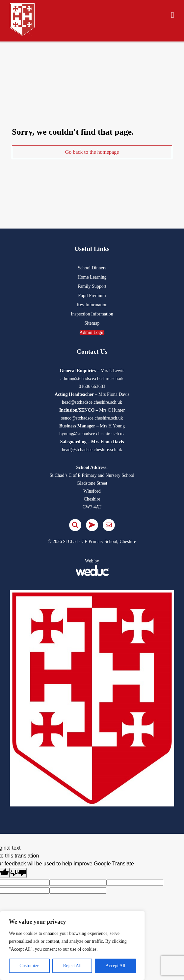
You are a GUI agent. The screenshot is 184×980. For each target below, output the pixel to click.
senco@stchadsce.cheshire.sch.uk (92, 418)
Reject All (72, 965)
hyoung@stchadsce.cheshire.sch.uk (91, 433)
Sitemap (92, 323)
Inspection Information (92, 314)
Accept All (115, 965)
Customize (29, 965)
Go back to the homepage (92, 152)
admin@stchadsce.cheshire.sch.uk (92, 378)
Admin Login (92, 332)
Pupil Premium (92, 295)
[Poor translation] (18, 873)
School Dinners (92, 267)
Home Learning (91, 277)
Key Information (92, 304)
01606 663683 (92, 386)
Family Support (92, 286)
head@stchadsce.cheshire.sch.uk (92, 402)
